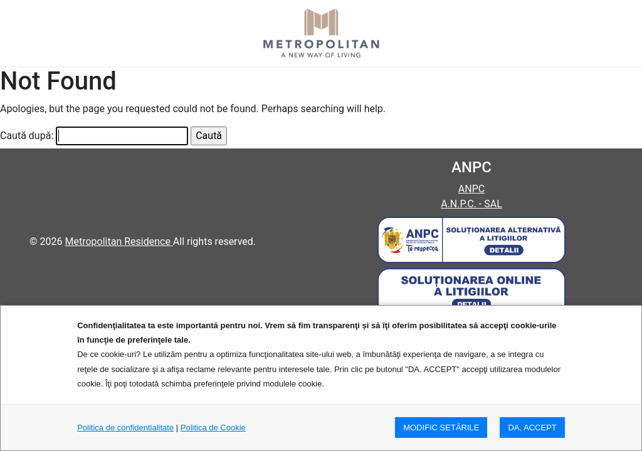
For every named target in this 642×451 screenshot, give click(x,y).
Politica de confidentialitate (125, 427)
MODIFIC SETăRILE (441, 427)
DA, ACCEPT (532, 427)
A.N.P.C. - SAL (471, 204)
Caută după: (26, 136)
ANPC (471, 189)
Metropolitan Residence (118, 241)
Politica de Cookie (213, 427)
